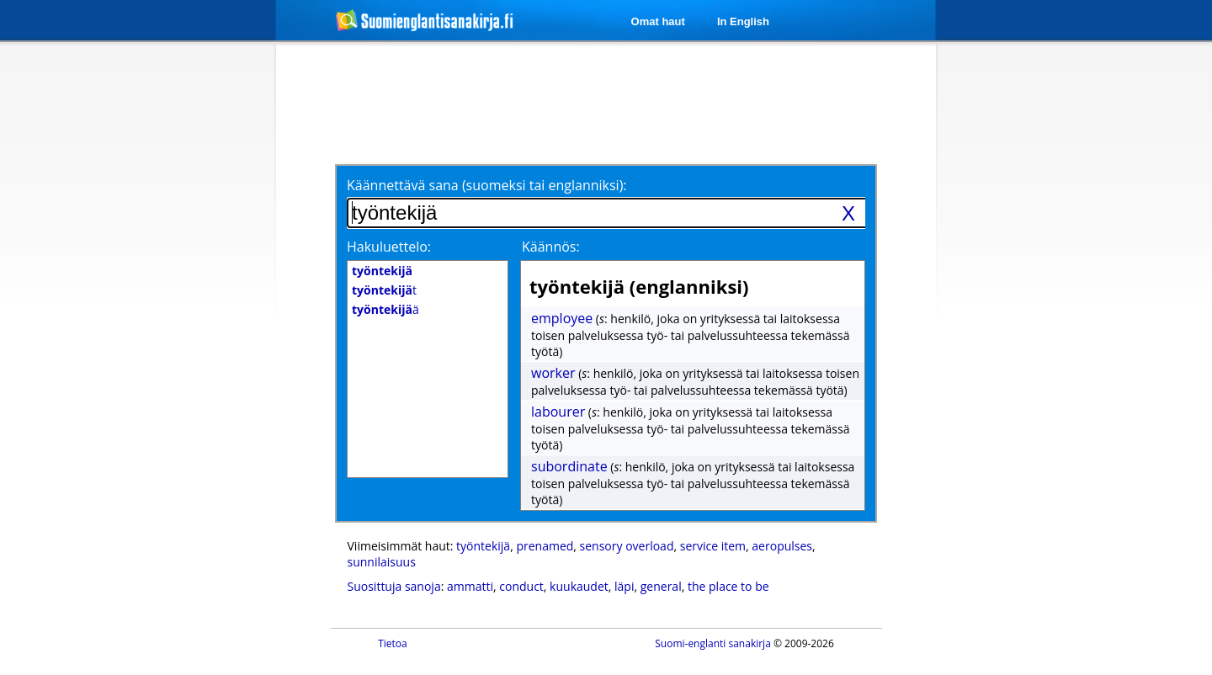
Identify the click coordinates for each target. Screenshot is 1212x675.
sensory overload (627, 546)
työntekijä (483, 546)
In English (743, 21)
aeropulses (782, 546)
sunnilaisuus (382, 562)
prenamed (544, 546)
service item (713, 546)
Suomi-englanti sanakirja (713, 643)
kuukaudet (579, 586)
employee (562, 318)
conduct (521, 586)
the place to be (728, 586)
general (661, 586)
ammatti (470, 586)
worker (553, 373)
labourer (558, 411)
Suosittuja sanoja (394, 586)
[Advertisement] (187, 318)
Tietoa (392, 643)
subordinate (569, 466)
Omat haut (658, 21)
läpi (624, 586)
